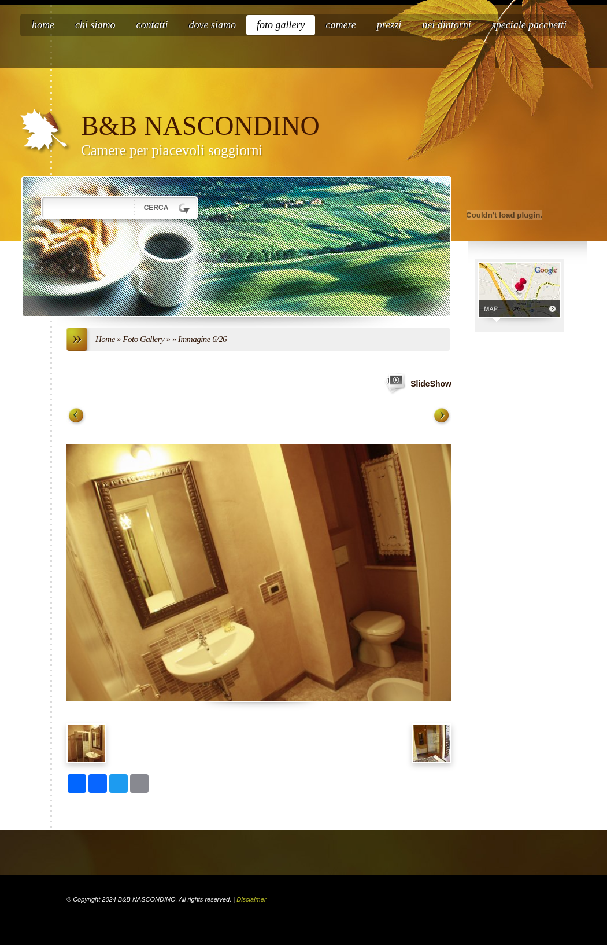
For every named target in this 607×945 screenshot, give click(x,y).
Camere (340, 25)
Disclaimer (251, 899)
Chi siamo (95, 25)
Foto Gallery (281, 25)
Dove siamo (212, 25)
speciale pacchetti (529, 25)
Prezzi (389, 25)
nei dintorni (446, 25)
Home (43, 25)
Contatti (152, 25)
